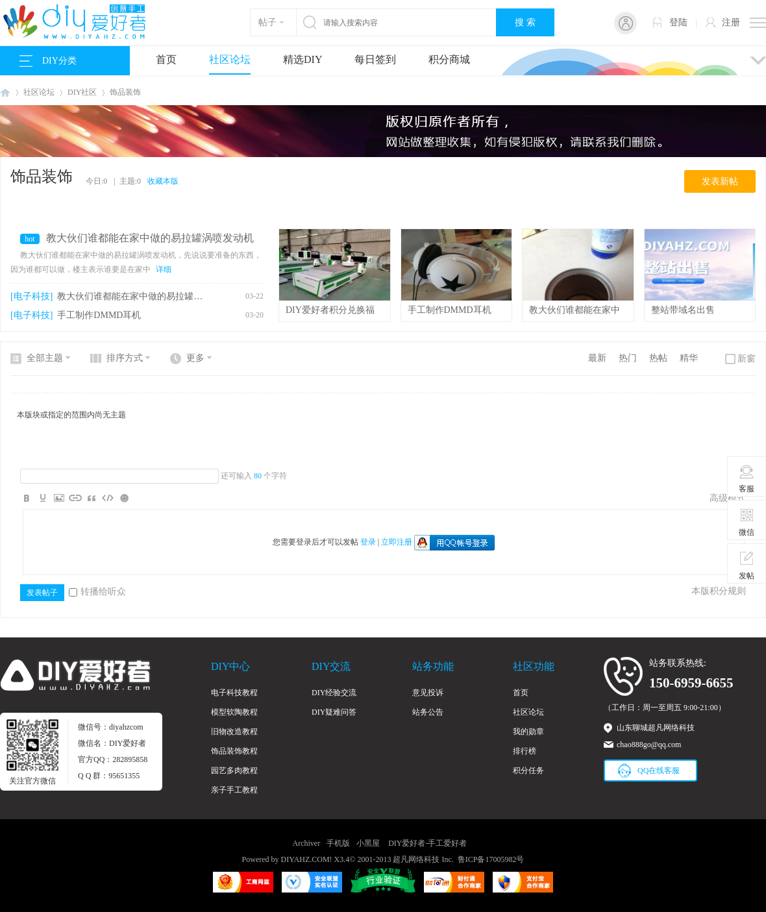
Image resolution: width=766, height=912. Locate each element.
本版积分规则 (718, 591)
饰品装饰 (125, 92)
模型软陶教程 (234, 712)
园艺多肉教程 (234, 770)
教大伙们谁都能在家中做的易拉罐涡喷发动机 (150, 237)
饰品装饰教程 (234, 751)
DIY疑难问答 (334, 712)
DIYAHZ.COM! (306, 859)
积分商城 (449, 59)
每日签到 (375, 59)
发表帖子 (42, 592)
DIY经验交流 (334, 692)
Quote (91, 497)
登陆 (678, 22)
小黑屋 (368, 843)
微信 (747, 522)
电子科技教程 (234, 692)
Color (42, 497)
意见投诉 (427, 692)
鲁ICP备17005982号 (491, 859)
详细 (163, 269)
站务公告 (427, 712)
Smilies (123, 497)
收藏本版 (163, 181)
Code (107, 497)
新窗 (746, 359)
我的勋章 (528, 731)
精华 (689, 358)
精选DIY (302, 59)
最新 (597, 358)
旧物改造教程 (234, 731)
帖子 (267, 22)
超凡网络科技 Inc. (423, 859)
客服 (747, 478)
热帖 (658, 358)
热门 (628, 358)
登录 (368, 542)
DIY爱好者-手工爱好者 (5, 92)
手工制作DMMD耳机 (99, 315)
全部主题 (45, 358)
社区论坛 (230, 59)
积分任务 (528, 770)
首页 (166, 59)
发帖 (747, 565)
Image (59, 497)
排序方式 (124, 358)
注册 (731, 22)
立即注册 (396, 542)
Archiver (307, 843)
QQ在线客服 (658, 770)
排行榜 (524, 751)
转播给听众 (97, 592)
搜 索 (525, 22)
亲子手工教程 (234, 790)
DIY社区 (82, 92)
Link (75, 497)
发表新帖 (720, 181)
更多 (195, 358)
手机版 (338, 843)
